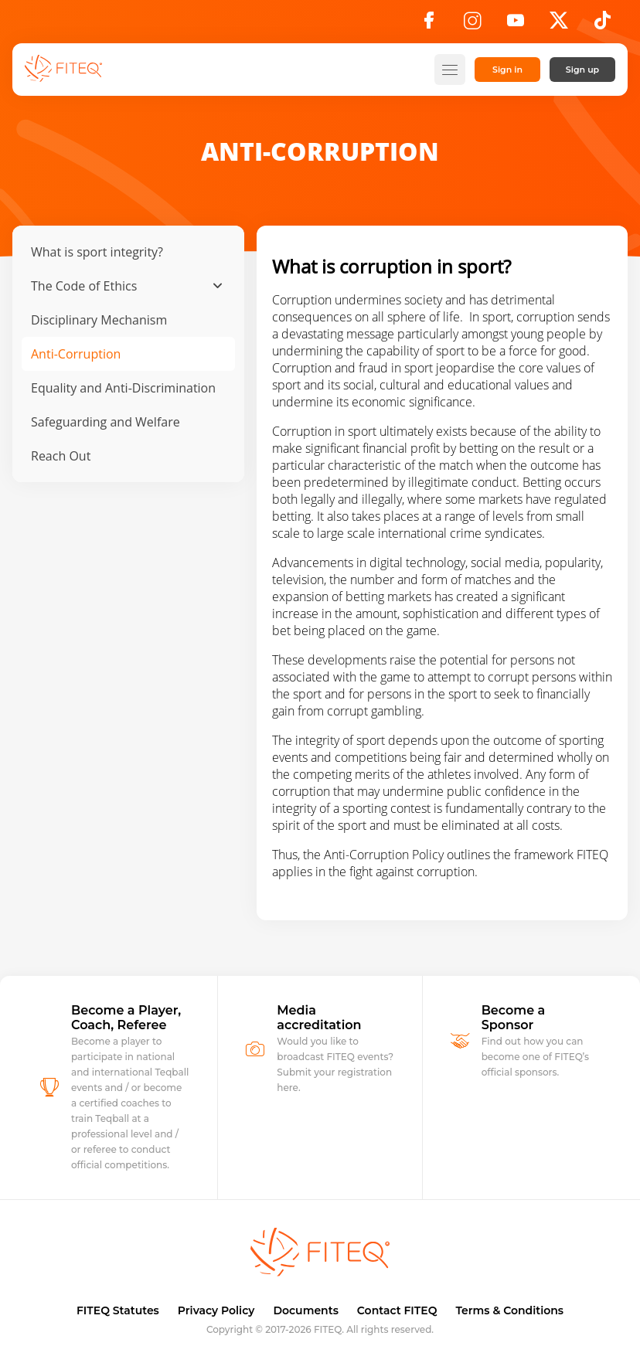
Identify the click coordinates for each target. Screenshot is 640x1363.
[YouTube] (515, 24)
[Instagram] (472, 24)
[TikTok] (602, 24)
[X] (559, 24)
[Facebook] (429, 24)
